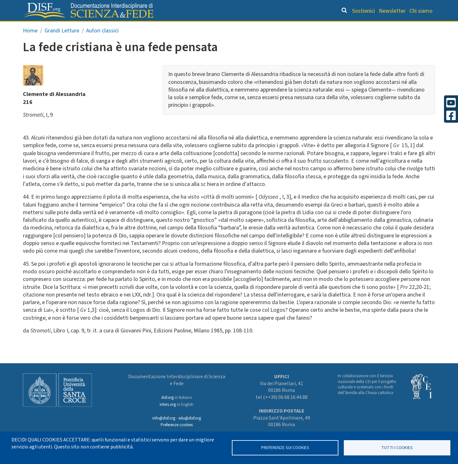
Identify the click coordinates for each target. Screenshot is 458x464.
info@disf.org (163, 418)
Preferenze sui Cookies (285, 448)
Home (30, 44)
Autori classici (102, 44)
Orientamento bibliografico (225, 27)
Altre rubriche (404, 27)
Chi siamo (421, 11)
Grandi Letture (148, 27)
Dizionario (296, 27)
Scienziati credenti (346, 27)
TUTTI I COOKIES (397, 448)
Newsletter (392, 11)
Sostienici (363, 11)
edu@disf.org (189, 418)
